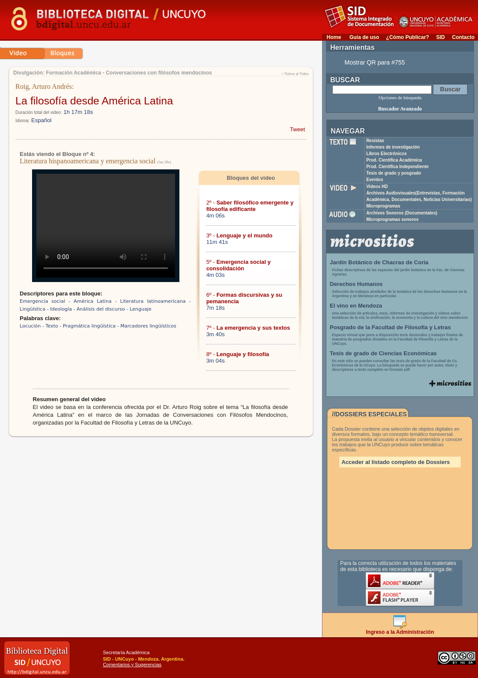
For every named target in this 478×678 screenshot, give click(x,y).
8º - (237, 354)
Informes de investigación (392, 147)
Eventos (374, 179)
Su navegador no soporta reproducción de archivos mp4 (105, 226)
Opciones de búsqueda (400, 97)
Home (334, 37)
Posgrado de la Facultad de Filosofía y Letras (390, 327)
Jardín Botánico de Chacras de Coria (379, 262)
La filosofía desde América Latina (94, 101)
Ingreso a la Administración (400, 629)
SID (440, 37)
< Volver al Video (295, 73)
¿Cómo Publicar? (407, 37)
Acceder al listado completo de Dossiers (395, 462)
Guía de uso (364, 37)
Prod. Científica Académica (394, 160)
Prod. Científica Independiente (397, 166)
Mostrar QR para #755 (375, 62)
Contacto (463, 37)
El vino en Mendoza (356, 305)
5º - (238, 265)
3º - (239, 235)
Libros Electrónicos (386, 153)
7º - (248, 327)
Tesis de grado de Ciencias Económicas (383, 353)
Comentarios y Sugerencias (132, 664)
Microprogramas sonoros (392, 219)
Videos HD (377, 186)
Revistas (375, 140)
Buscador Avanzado (400, 109)
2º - (249, 205)
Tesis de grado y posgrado (393, 173)
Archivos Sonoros (401, 213)
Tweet (297, 129)
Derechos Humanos (356, 284)
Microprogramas (383, 206)
